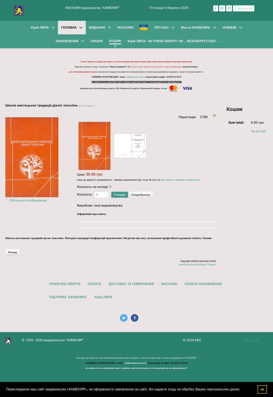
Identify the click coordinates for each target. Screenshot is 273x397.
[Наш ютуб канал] (243, 8)
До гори (250, 340)
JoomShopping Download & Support (197, 264)
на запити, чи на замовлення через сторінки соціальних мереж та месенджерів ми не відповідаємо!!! (136, 82)
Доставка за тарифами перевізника (180, 180)
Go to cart (258, 131)
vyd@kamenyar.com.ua (135, 77)
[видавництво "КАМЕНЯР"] (18, 10)
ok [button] (262, 389)
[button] (242, 389)
